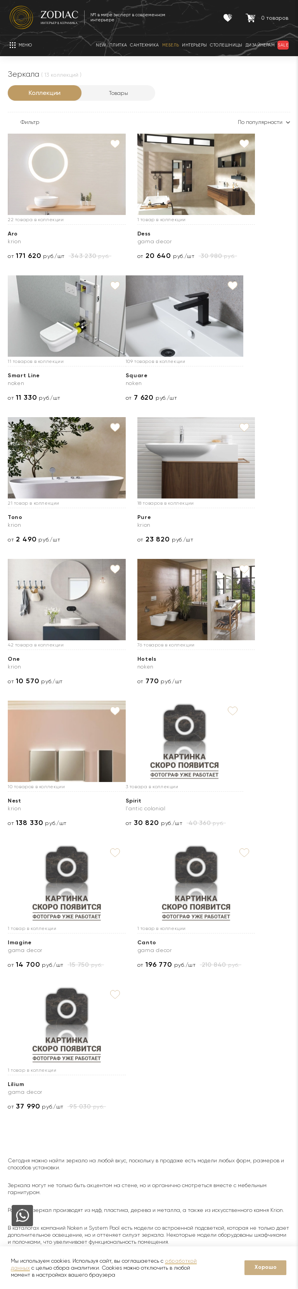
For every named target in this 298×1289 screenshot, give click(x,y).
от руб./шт (36, 256)
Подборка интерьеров (185, 1158)
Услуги (167, 1042)
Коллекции (45, 92)
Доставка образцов (182, 1077)
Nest (210, 517)
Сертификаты (91, 1077)
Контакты (258, 1042)
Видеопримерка (177, 1123)
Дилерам (19, 1100)
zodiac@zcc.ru (272, 1178)
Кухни (80, 1135)
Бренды (18, 1088)
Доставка (168, 1065)
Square (19, 375)
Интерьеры (87, 1123)
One (14, 517)
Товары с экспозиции (100, 1112)
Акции (81, 1088)
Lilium (16, 800)
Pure (211, 375)
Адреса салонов (266, 1193)
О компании (23, 1065)
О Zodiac (22, 1042)
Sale (79, 1100)
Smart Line (220, 233)
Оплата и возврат (180, 1112)
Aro (13, 233)
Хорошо (266, 1267)
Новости (19, 1077)
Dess (112, 233)
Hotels (115, 517)
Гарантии (85, 1065)
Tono (113, 375)
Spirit (16, 659)
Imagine (118, 659)
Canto (213, 659)
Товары (118, 93)
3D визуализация (177, 1088)
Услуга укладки (176, 1100)
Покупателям (94, 1042)
